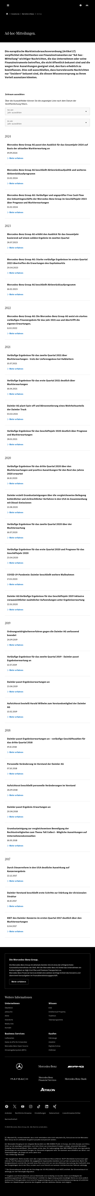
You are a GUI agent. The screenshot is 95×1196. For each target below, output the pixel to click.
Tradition (52, 1016)
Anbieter (8, 1113)
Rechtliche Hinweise (23, 1113)
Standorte (9, 1019)
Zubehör (52, 1042)
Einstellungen (40, 1113)
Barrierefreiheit (11, 1119)
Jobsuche (8, 1012)
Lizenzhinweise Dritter (71, 1113)
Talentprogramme (56, 1019)
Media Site (9, 1023)
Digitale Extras (54, 1046)
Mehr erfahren (18, 981)
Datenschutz (54, 1113)
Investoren (15, 14)
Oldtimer (52, 1050)
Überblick (9, 1008)
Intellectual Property (57, 1012)
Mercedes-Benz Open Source (16, 1046)
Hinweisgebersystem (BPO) (15, 1050)
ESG (50, 1008)
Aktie (7, 1016)
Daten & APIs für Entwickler (16, 1042)
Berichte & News (28, 14)
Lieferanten (9, 1038)
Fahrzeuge (53, 1038)
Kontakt (8, 1027)
